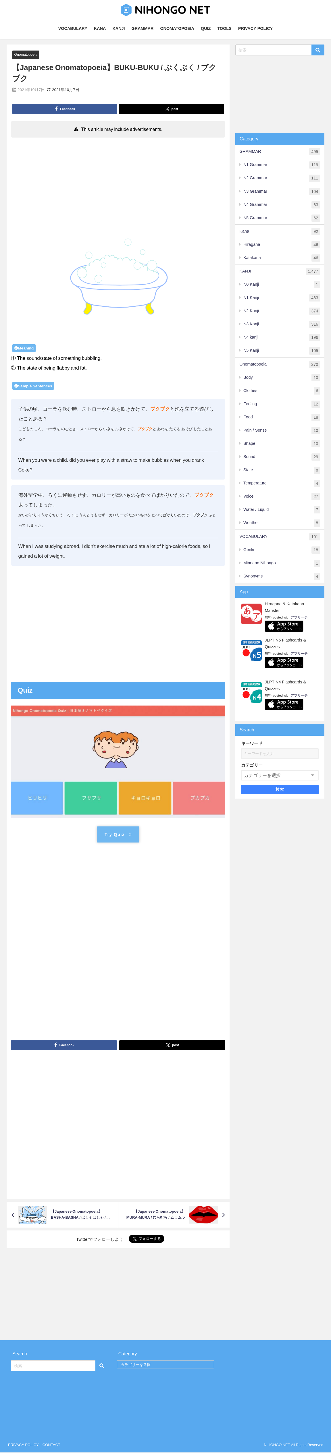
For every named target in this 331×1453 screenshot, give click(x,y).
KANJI (118, 28)
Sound (281, 457)
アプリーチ (299, 617)
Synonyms (281, 576)
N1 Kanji (281, 298)
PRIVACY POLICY (255, 28)
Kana (279, 231)
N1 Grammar (281, 165)
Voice (281, 496)
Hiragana (281, 244)
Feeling (281, 404)
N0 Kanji (281, 284)
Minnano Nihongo (281, 563)
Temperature (281, 483)
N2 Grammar (281, 178)
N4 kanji (281, 337)
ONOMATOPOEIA (177, 28)
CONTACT (51, 1445)
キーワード (252, 743)
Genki (281, 550)
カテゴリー (252, 765)
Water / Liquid (281, 509)
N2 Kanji (281, 311)
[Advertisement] (118, 183)
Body (281, 377)
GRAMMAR (143, 28)
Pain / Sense (281, 430)
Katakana (281, 258)
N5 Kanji (281, 350)
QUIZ (206, 28)
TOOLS (224, 28)
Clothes (281, 391)
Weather (281, 523)
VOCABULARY (72, 28)
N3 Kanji (281, 324)
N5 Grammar (281, 218)
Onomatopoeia (26, 54)
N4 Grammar (281, 204)
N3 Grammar (281, 191)
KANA (100, 28)
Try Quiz (118, 834)
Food (281, 417)
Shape (281, 443)
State (281, 470)
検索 (280, 790)
